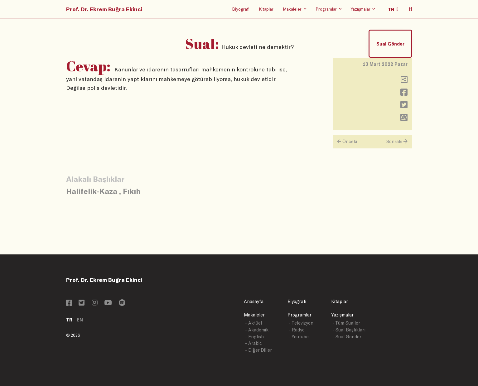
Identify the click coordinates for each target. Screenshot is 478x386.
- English (254, 336)
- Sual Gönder (346, 336)
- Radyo (297, 329)
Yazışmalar (342, 314)
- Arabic (253, 343)
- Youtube (299, 336)
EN (80, 319)
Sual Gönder (390, 43)
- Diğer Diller (258, 350)
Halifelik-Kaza (91, 190)
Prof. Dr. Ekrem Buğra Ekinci (104, 9)
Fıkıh (131, 190)
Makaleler (254, 314)
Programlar (299, 314)
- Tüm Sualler (346, 323)
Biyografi (240, 9)
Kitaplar (266, 9)
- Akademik (256, 329)
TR (69, 319)
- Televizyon (301, 323)
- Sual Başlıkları (348, 329)
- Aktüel (253, 323)
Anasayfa (253, 301)
